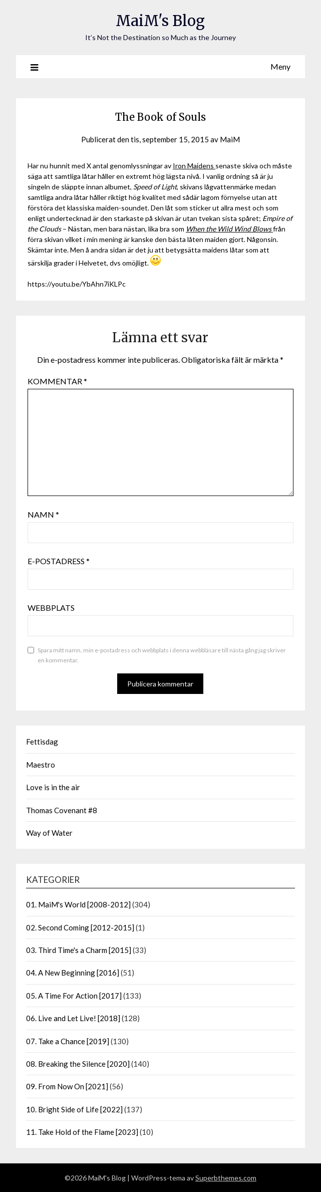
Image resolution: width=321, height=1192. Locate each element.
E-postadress (59, 561)
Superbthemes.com (225, 1177)
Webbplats (51, 607)
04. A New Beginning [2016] (72, 972)
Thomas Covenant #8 (61, 810)
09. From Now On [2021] (67, 1086)
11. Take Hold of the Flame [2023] (82, 1131)
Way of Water (49, 832)
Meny (280, 66)
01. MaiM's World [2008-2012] (78, 904)
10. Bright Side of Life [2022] (74, 1109)
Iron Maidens (194, 165)
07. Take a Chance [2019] (67, 1041)
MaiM (230, 139)
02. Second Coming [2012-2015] (80, 927)
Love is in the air (53, 787)
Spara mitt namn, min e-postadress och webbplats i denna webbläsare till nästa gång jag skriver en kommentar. (162, 655)
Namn (43, 514)
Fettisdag (42, 741)
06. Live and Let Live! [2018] (73, 1018)
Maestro (40, 764)
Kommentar (57, 381)
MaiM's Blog (160, 21)
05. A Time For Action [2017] (74, 995)
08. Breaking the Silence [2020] (78, 1063)
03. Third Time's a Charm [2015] (78, 950)
